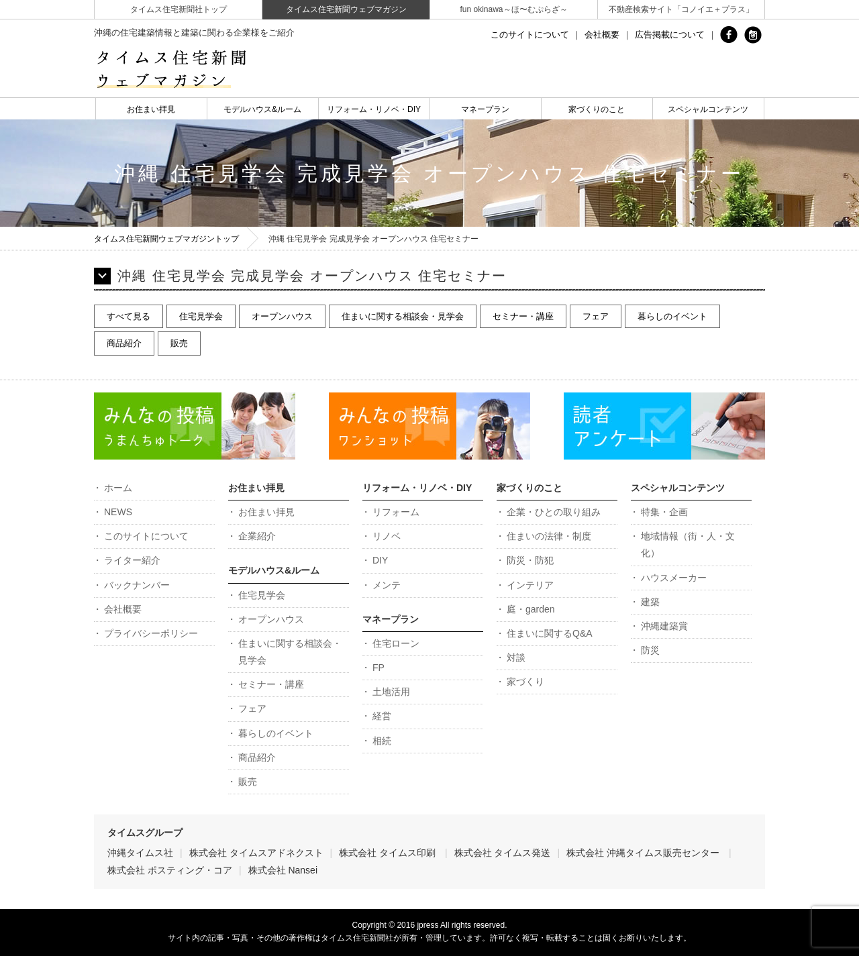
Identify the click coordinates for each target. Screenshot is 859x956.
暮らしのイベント (672, 316)
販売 (179, 343)
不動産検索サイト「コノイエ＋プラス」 (681, 9)
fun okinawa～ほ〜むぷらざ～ (513, 9)
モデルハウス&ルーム (262, 109)
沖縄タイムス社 (140, 852)
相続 (381, 740)
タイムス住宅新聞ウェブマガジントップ (166, 239)
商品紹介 (124, 343)
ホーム (118, 487)
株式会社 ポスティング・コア (169, 870)
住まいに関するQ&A (550, 633)
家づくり (525, 681)
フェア (596, 316)
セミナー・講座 (523, 316)
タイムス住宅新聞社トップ (178, 9)
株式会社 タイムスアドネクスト (256, 852)
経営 (381, 715)
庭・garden (531, 609)
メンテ (386, 585)
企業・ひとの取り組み (554, 512)
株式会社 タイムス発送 (502, 852)
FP (378, 667)
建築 (650, 601)
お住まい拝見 (151, 109)
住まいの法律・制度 (549, 536)
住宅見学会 (201, 316)
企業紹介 (257, 536)
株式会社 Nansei (282, 870)
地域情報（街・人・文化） (688, 544)
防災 (650, 650)
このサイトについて (530, 35)
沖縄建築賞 (664, 626)
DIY (380, 560)
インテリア (530, 585)
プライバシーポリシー (151, 633)
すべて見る (128, 316)
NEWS (118, 512)
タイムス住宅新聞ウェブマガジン (346, 9)
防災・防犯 (530, 560)
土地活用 (391, 691)
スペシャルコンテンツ (708, 109)
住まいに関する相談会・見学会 (403, 316)
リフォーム (395, 512)
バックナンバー (137, 585)
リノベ (386, 536)
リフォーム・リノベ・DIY (374, 109)
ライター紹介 (132, 560)
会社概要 (602, 35)
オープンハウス (282, 316)
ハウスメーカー (674, 577)
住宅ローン (395, 643)
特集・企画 (664, 512)
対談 (516, 657)
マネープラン (485, 109)
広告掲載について (670, 35)
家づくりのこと (596, 109)
